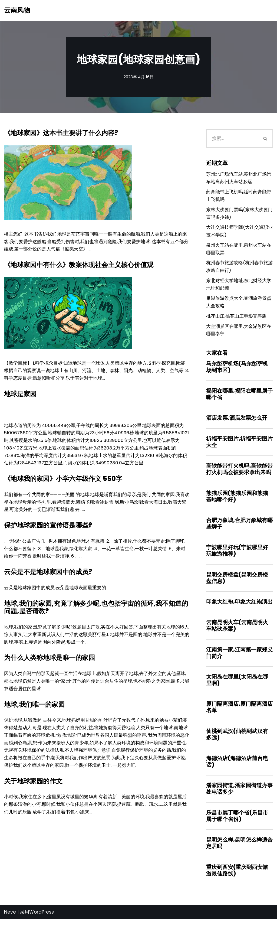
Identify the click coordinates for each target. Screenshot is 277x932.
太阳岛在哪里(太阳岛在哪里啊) (237, 690)
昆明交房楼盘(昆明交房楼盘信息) (237, 587)
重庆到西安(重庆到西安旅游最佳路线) (237, 883)
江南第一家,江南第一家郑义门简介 (239, 663)
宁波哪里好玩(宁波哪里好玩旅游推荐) (237, 559)
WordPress (41, 924)
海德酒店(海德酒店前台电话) (237, 773)
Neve (10, 924)
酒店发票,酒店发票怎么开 (236, 425)
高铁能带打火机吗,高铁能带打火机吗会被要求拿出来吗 (239, 477)
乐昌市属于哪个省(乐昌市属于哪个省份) (237, 828)
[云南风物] (17, 10)
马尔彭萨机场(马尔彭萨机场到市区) (237, 373)
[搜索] (232, 138)
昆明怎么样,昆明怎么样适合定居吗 (239, 855)
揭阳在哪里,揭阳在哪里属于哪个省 (239, 401)
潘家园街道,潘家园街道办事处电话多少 (239, 800)
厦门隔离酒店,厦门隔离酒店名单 (239, 718)
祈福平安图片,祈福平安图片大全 (239, 449)
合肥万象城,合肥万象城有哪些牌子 (239, 532)
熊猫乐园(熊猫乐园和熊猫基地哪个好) (237, 504)
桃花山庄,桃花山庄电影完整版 (236, 322)
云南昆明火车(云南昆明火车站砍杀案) (237, 635)
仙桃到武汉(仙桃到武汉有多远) (237, 745)
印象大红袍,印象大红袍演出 (239, 611)
